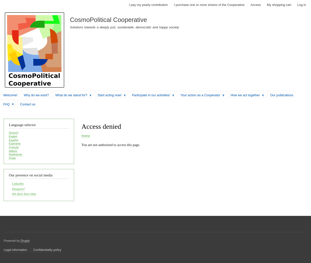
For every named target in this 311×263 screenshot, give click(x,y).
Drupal (25, 241)
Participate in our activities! (152, 96)
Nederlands (15, 154)
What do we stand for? (72, 96)
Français (14, 147)
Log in (301, 5)
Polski (12, 158)
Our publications (281, 95)
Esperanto (15, 143)
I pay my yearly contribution (148, 5)
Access (255, 5)
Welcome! (10, 95)
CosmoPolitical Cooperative (108, 19)
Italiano (13, 151)
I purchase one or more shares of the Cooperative (209, 5)
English (13, 136)
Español (13, 140)
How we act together (245, 96)
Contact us (27, 104)
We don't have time (24, 194)
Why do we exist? (36, 95)
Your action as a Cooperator (201, 96)
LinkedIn (18, 184)
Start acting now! (110, 96)
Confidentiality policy (47, 250)
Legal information (15, 250)
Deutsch (13, 132)
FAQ (7, 105)
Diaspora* (18, 189)
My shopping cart (279, 5)
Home (86, 136)
